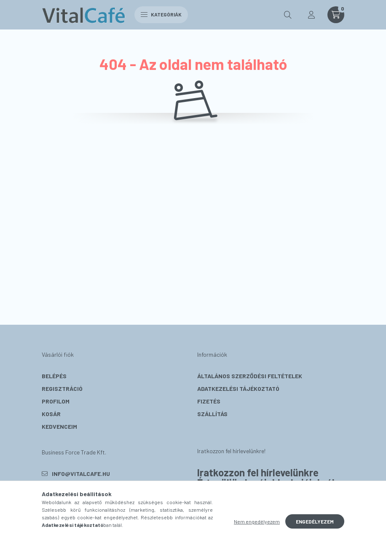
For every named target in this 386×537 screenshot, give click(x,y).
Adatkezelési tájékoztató (238, 388)
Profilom (56, 401)
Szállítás (212, 413)
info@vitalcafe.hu (81, 473)
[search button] (287, 14)
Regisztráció (62, 388)
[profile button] (311, 14)
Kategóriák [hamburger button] (161, 14)
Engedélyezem (315, 521)
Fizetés (208, 401)
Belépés (54, 375)
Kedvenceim (59, 426)
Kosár (51, 413)
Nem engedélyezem (257, 521)
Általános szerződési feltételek (249, 375)
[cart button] (335, 14)
